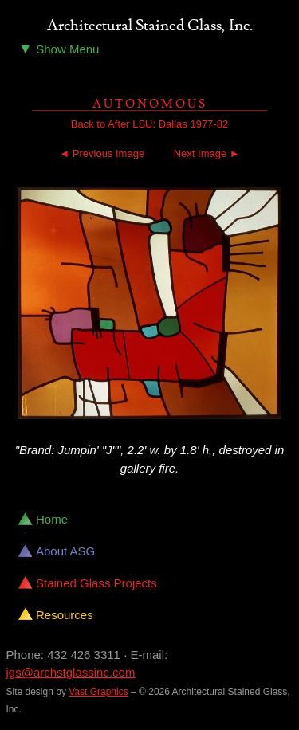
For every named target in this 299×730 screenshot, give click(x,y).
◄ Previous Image (101, 153)
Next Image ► (207, 153)
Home (52, 519)
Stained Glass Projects (96, 583)
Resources (64, 615)
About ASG (65, 551)
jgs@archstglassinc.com (71, 672)
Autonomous (149, 104)
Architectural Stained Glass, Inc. (150, 26)
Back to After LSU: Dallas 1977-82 (149, 124)
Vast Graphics (98, 691)
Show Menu (59, 48)
